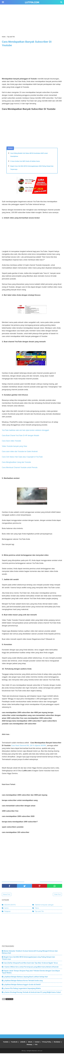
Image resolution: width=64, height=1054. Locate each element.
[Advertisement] (32, 20)
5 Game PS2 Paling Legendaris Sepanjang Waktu (22, 989)
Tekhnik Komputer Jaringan (44, 905)
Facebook (17, 1042)
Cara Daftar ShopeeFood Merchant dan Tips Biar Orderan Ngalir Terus (31, 964)
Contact (43, 1042)
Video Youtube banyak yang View (14, 447)
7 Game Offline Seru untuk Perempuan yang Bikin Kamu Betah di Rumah (31, 968)
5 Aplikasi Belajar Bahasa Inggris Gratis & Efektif (22, 985)
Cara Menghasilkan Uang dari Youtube (16, 463)
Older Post (57, 895)
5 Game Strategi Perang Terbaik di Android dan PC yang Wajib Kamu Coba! (32, 993)
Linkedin (27, 1042)
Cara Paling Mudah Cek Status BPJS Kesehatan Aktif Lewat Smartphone (29, 155)
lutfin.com (32, 2)
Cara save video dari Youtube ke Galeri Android (20, 452)
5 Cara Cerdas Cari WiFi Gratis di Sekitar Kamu (25, 162)
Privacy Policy (54, 1042)
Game (6, 909)
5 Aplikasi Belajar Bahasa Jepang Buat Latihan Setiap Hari (26, 977)
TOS (41, 1045)
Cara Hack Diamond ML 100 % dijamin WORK (28, 746)
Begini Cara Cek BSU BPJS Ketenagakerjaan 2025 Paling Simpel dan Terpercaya (31, 168)
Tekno (37, 909)
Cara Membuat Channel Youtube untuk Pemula (19, 468)
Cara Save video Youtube (11, 442)
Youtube (8, 1042)
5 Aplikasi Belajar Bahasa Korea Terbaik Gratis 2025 (23, 981)
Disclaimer (24, 1045)
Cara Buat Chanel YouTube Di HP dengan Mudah (21, 436)
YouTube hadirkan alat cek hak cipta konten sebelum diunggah (25, 431)
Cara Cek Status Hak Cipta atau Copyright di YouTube (22, 458)
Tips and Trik (39, 912)
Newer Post (6, 895)
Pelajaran (7, 912)
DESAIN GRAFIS (10, 905)
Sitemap (34, 1045)
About (35, 1042)
